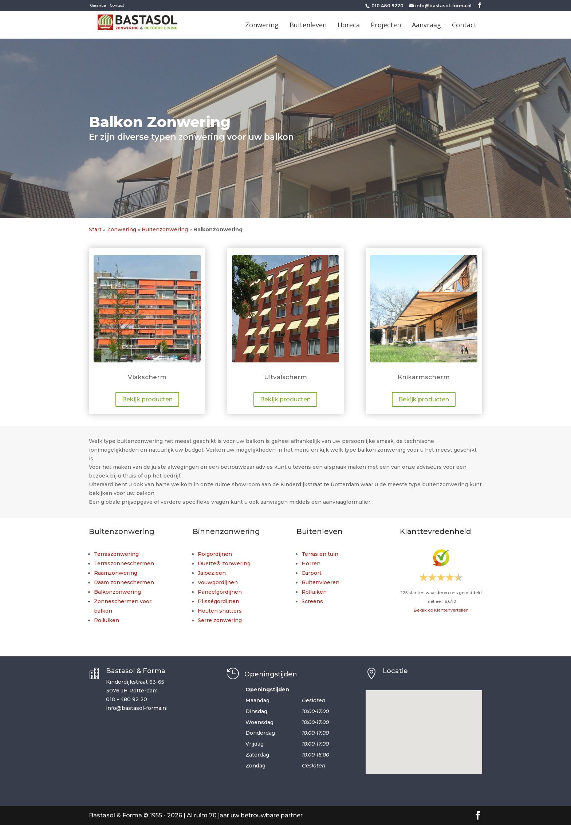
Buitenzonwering (165, 229)
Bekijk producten (147, 399)
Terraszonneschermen (124, 563)
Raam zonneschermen (124, 582)
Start (95, 229)
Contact (117, 5)
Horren (311, 563)
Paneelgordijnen (220, 592)
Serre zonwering (220, 620)
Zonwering (121, 229)
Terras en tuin (320, 554)
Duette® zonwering (224, 563)
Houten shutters (220, 611)
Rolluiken (106, 620)
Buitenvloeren (320, 582)
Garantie (98, 5)
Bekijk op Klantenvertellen (441, 610)
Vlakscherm (147, 377)
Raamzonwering (115, 573)
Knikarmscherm (424, 377)
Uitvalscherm (285, 377)
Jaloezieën (212, 573)
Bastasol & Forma (135, 671)
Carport (312, 573)
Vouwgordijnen (218, 582)
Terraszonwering (116, 554)
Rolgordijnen (215, 554)
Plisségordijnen (218, 601)
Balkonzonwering (117, 592)
